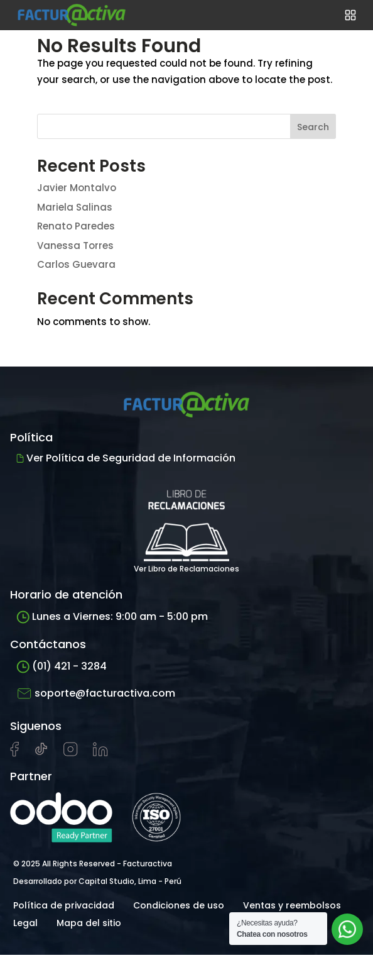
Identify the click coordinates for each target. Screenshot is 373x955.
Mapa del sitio (89, 923)
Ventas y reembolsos (292, 905)
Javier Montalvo (76, 187)
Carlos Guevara (76, 264)
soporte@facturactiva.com (95, 693)
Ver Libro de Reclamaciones (186, 525)
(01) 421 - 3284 (61, 666)
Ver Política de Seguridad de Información (125, 458)
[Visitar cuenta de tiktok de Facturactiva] (41, 753)
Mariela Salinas (74, 207)
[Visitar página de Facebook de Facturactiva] (14, 754)
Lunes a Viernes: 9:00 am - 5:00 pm (112, 616)
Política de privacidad (63, 905)
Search (313, 127)
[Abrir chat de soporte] (347, 929)
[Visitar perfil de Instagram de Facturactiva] (70, 753)
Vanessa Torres (75, 245)
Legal (25, 923)
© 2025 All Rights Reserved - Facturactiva (92, 863)
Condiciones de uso (178, 905)
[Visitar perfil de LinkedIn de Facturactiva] (100, 753)
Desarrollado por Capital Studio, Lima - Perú (97, 881)
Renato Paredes (76, 226)
